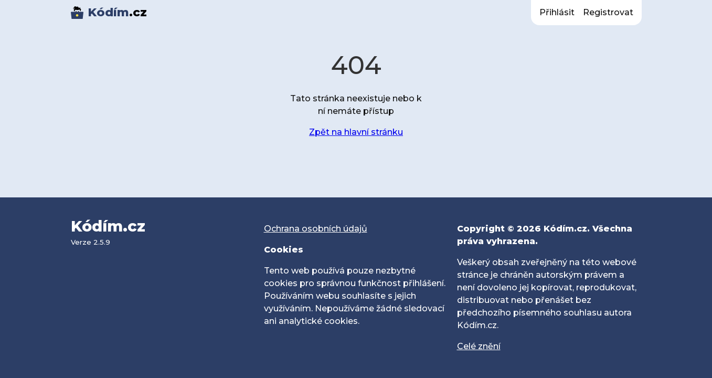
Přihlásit (557, 12)
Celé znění (479, 346)
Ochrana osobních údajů (315, 229)
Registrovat (608, 12)
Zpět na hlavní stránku (356, 132)
